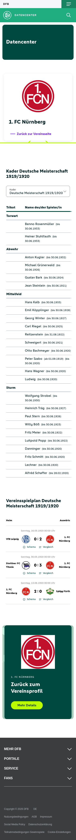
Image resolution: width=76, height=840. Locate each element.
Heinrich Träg (35, 408)
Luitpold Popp (35, 440)
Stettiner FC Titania (13, 565)
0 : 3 (38, 565)
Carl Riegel (33, 326)
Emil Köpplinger (37, 310)
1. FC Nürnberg (64, 539)
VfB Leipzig (12, 539)
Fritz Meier (33, 432)
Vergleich (46, 547)
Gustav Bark (33, 277)
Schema (29, 547)
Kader (13, 189)
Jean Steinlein (35, 285)
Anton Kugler (35, 257)
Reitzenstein (34, 334)
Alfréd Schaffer (36, 473)
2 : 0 (38, 591)
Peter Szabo (33, 358)
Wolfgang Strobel (38, 395)
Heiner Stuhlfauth (38, 236)
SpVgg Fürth (63, 591)
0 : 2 (38, 539)
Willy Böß (32, 424)
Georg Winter (35, 318)
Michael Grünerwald (40, 265)
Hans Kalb (32, 302)
